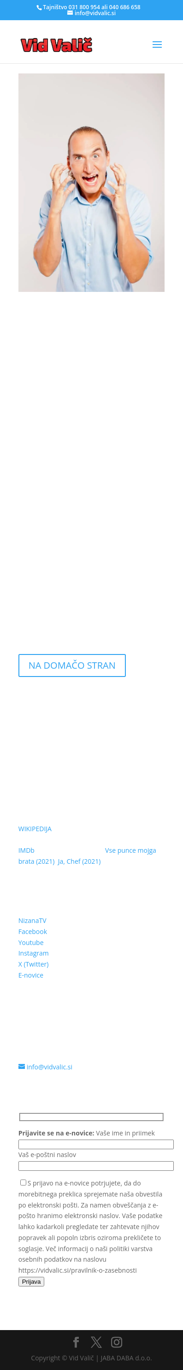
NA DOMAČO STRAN (72, 665)
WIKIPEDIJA (35, 828)
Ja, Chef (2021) (79, 861)
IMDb (26, 850)
